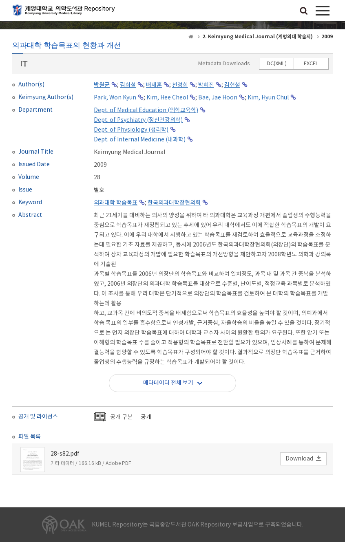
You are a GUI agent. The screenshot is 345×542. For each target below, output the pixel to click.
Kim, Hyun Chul (268, 98)
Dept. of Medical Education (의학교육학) (146, 110)
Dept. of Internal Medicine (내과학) (140, 140)
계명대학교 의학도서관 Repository (65, 12)
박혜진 (206, 85)
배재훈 (154, 85)
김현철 (232, 85)
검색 (304, 11)
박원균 (102, 85)
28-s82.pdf (65, 454)
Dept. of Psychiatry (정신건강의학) (138, 120)
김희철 (128, 85)
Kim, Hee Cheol (167, 98)
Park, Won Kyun (115, 98)
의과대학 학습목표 (115, 203)
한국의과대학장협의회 (174, 203)
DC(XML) (277, 64)
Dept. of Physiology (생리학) (131, 130)
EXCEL (311, 64)
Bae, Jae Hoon (217, 98)
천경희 (180, 85)
